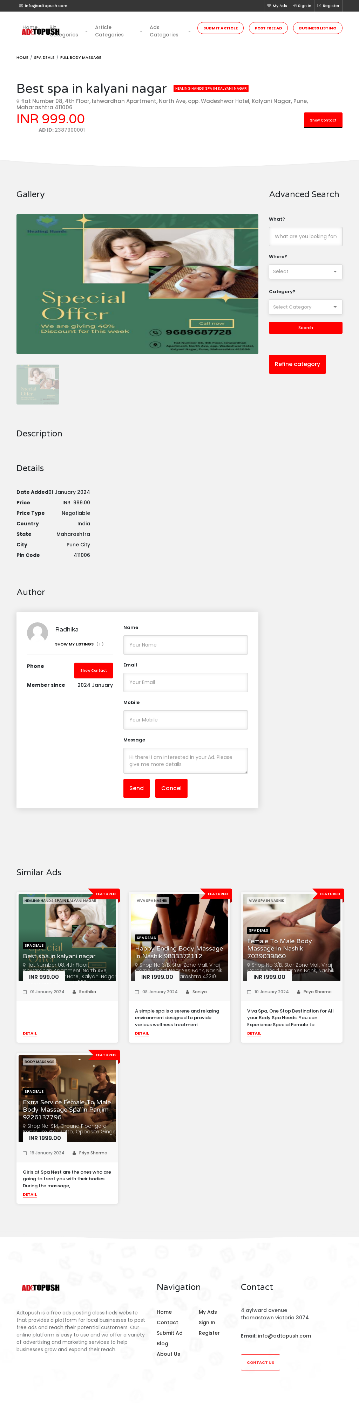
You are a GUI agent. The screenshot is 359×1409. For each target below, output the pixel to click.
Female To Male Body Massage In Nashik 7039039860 (279, 954)
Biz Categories (63, 31)
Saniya (196, 997)
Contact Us (260, 1362)
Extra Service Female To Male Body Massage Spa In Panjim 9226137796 (67, 1115)
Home (30, 27)
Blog (162, 1343)
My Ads (277, 5)
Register (328, 5)
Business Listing (318, 28)
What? (277, 219)
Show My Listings (79, 649)
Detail (30, 1039)
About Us (168, 1354)
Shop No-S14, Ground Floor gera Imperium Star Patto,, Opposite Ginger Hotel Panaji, (70, 1137)
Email (130, 670)
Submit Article (220, 28)
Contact (167, 1322)
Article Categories (109, 31)
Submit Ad (170, 1333)
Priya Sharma (314, 997)
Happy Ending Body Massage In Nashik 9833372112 (179, 958)
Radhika (84, 997)
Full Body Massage (80, 57)
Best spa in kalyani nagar (59, 961)
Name (130, 632)
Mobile (131, 707)
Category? (282, 291)
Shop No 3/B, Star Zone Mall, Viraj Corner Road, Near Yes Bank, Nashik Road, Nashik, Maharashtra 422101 (178, 976)
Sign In (302, 5)
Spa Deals (44, 57)
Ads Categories (164, 31)
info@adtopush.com (284, 1335)
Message (134, 745)
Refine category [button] (297, 364)
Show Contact (323, 120)
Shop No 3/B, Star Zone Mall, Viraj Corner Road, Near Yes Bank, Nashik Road (290, 976)
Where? (278, 256)
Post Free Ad (268, 28)
